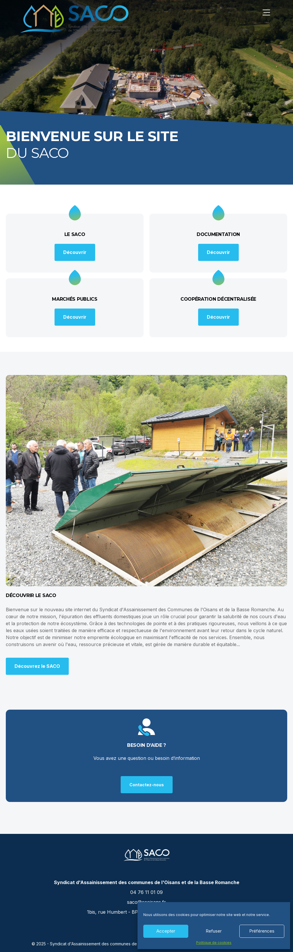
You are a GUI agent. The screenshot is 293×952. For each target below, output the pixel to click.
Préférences (261, 931)
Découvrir (74, 252)
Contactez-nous (146, 784)
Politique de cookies (213, 943)
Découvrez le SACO (37, 666)
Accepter (165, 931)
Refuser (214, 931)
